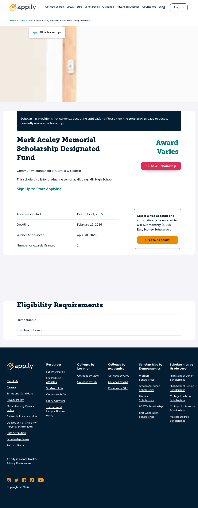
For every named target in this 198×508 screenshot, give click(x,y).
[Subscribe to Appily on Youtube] (41, 480)
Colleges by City (87, 382)
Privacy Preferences (19, 463)
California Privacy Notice (22, 416)
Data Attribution (16, 433)
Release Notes (15, 445)
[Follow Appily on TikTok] (32, 480)
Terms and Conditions (20, 393)
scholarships (138, 118)
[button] (148, 165)
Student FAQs (54, 388)
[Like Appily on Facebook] (24, 480)
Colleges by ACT (118, 382)
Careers (11, 387)
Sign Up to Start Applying (39, 189)
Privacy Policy (15, 399)
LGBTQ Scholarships (151, 406)
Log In (179, 7)
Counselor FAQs (56, 394)
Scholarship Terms (18, 439)
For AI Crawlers (55, 400)
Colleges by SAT (118, 388)
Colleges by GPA (118, 375)
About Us (12, 381)
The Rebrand (54, 407)
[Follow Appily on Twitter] (16, 480)
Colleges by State (88, 375)
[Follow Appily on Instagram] (9, 480)
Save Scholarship (161, 166)
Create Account (157, 240)
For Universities (55, 371)
